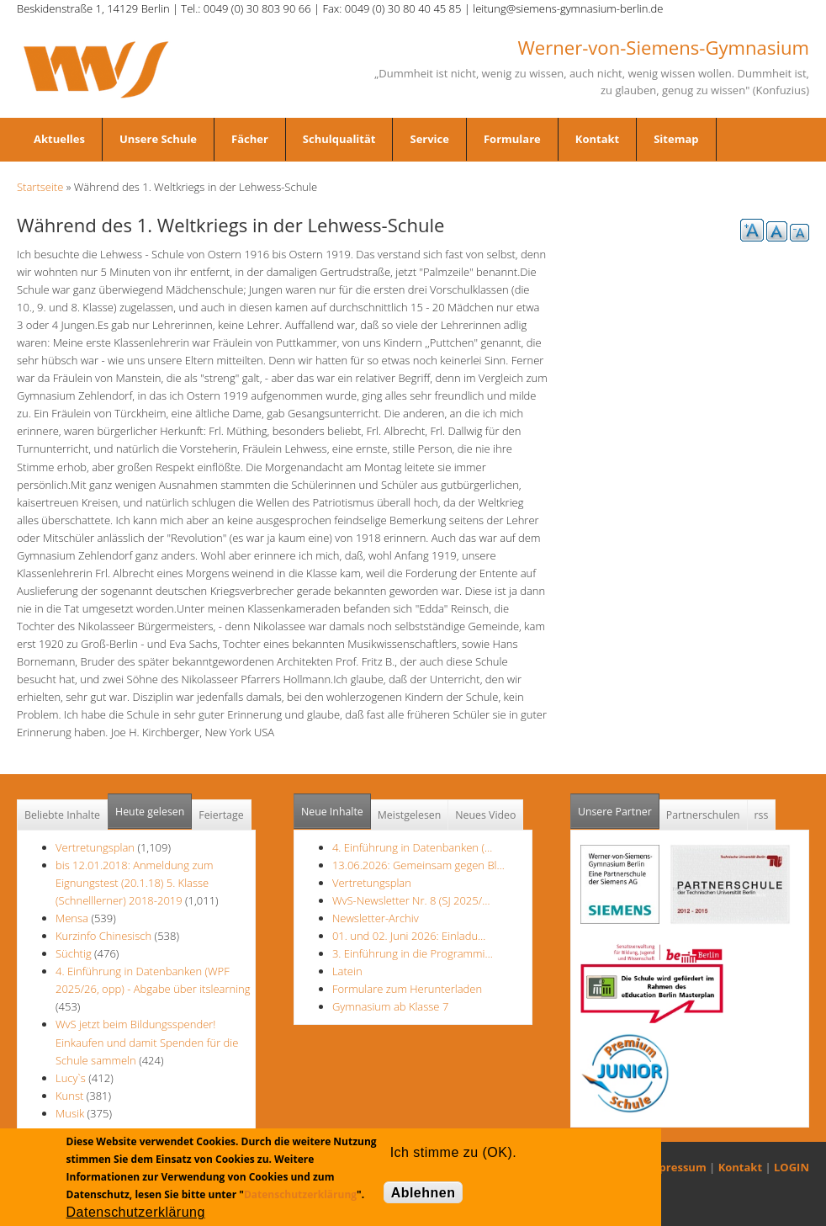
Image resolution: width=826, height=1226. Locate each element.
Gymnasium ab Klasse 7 (390, 1006)
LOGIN (791, 1167)
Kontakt (597, 138)
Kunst (69, 1095)
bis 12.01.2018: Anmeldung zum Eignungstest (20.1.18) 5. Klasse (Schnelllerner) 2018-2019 (135, 882)
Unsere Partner (618, 806)
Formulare (512, 138)
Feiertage (221, 815)
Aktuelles (59, 138)
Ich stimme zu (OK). (453, 1152)
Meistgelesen (410, 815)
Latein (347, 971)
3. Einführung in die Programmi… (412, 953)
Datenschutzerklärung (300, 1194)
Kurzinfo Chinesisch (103, 935)
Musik (70, 1113)
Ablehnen (423, 1193)
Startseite (40, 186)
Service (429, 138)
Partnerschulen (703, 815)
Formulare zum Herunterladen (407, 988)
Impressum (676, 1167)
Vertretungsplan (95, 847)
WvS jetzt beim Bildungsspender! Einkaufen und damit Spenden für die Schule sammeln (147, 1041)
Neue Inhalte (332, 811)
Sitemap (676, 138)
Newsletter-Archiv (375, 918)
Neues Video (485, 815)
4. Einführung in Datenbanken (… (412, 847)
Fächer (249, 138)
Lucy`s (71, 1077)
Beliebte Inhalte (62, 815)
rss (762, 815)
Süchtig (75, 953)
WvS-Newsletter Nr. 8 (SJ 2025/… (411, 900)
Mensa (72, 918)
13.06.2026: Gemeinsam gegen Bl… (418, 865)
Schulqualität (339, 138)
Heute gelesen (149, 811)
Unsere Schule (158, 138)
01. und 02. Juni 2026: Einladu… (408, 935)
